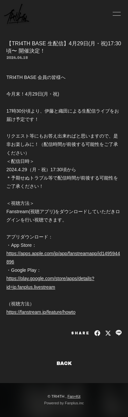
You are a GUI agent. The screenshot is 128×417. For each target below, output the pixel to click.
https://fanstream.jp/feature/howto (40, 312)
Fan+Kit (73, 396)
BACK (64, 363)
